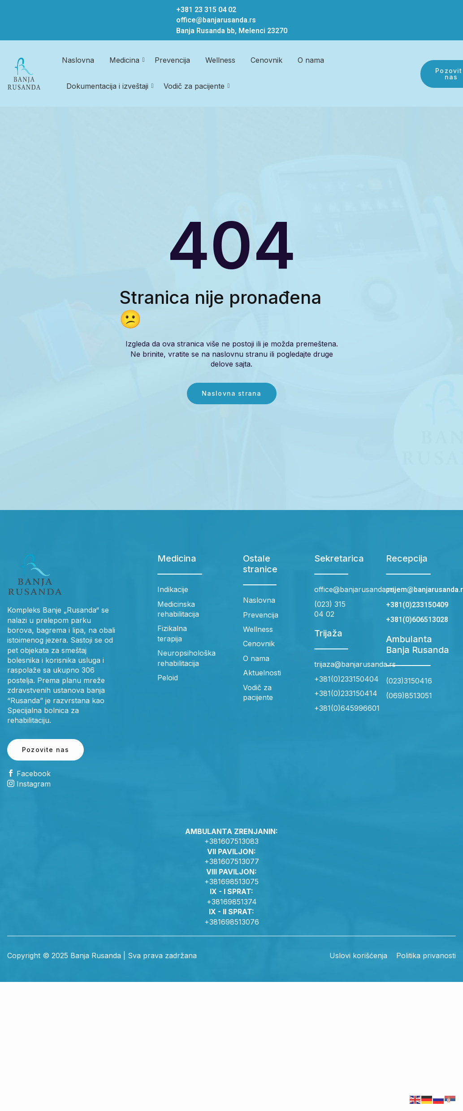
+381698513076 (231, 921)
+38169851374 (232, 901)
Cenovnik (266, 60)
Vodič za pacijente (196, 86)
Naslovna (78, 60)
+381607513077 (231, 861)
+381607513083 (231, 841)
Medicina (126, 60)
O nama (311, 60)
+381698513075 (231, 881)
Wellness (220, 60)
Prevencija (172, 60)
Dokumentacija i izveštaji (108, 86)
